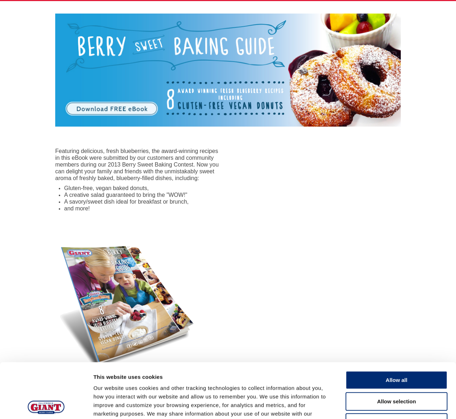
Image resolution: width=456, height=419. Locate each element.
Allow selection (396, 346)
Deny (396, 367)
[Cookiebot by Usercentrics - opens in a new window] (46, 405)
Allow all (397, 325)
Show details (373, 405)
